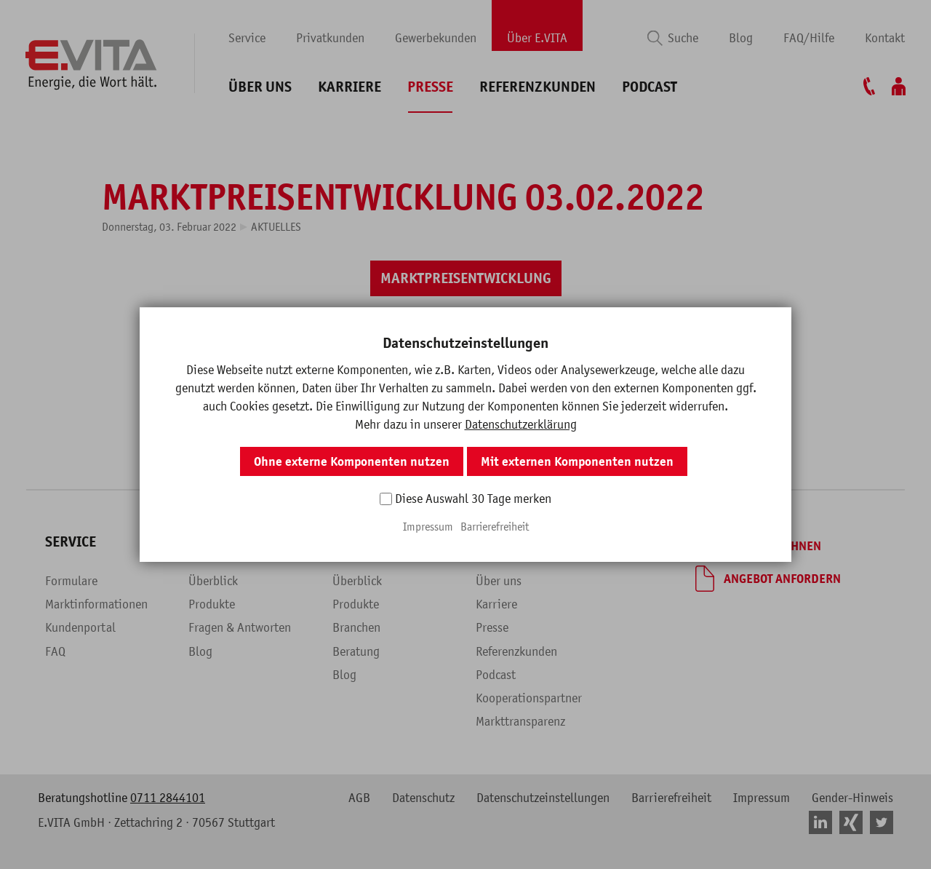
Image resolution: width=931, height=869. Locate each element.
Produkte (211, 604)
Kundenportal (80, 627)
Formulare (71, 581)
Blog (741, 38)
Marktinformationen (96, 604)
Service (246, 38)
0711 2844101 (167, 797)
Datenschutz (423, 797)
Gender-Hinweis (852, 797)
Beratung (356, 651)
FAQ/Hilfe (808, 38)
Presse (430, 87)
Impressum (761, 797)
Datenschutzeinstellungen (543, 797)
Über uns (260, 87)
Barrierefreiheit (671, 797)
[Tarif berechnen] (758, 546)
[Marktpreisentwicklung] (466, 278)
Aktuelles (276, 226)
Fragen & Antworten (239, 627)
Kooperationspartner (529, 698)
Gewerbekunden (435, 38)
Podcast (649, 87)
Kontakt (885, 38)
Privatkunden (330, 38)
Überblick (213, 581)
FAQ (55, 651)
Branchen (356, 627)
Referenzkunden (537, 87)
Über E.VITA (537, 38)
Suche (683, 38)
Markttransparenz (520, 721)
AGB (359, 797)
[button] (431, 334)
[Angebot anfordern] (768, 579)
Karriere (349, 87)
